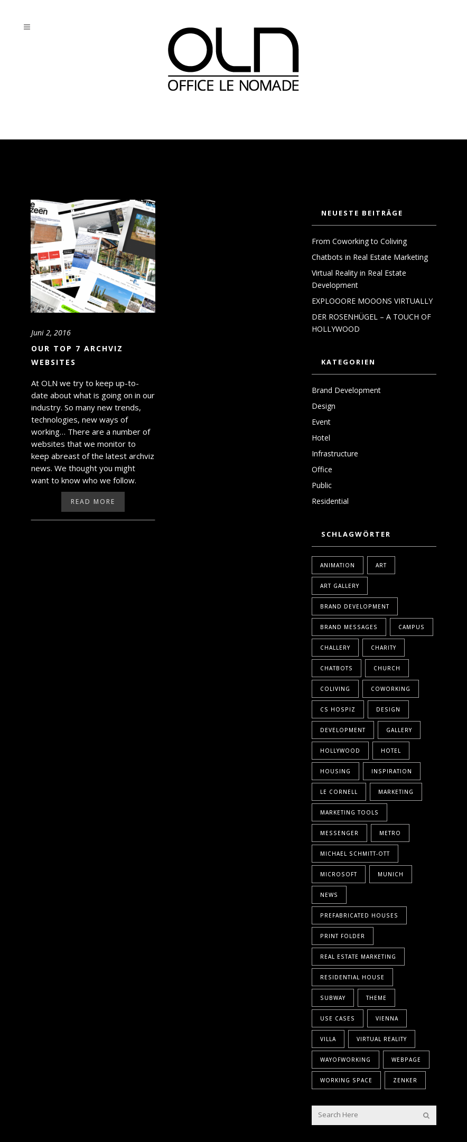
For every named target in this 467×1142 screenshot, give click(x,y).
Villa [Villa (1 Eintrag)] (328, 1039)
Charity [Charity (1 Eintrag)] (383, 647)
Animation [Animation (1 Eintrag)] (337, 565)
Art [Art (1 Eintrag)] (381, 565)
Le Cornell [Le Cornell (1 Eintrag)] (339, 791)
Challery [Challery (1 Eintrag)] (335, 647)
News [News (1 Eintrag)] (329, 894)
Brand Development (346, 390)
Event (321, 422)
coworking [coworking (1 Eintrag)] (390, 688)
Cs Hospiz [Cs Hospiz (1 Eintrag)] (338, 709)
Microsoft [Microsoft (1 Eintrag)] (338, 874)
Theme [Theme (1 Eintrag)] (376, 997)
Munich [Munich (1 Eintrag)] (391, 874)
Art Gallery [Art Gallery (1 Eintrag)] (339, 585)
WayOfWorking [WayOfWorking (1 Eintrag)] (345, 1059)
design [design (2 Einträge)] (388, 709)
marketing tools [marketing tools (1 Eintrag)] (349, 812)
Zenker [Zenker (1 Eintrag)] (405, 1080)
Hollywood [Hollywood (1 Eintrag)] (340, 750)
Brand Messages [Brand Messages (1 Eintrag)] (349, 627)
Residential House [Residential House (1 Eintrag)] (352, 977)
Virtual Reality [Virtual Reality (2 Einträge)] (382, 1039)
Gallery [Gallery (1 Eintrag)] (399, 730)
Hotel (321, 438)
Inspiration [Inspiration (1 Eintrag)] (391, 771)
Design (323, 406)
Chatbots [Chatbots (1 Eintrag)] (336, 668)
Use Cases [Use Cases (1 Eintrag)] (337, 1018)
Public (322, 485)
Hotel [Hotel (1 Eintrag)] (391, 750)
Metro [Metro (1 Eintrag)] (390, 833)
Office (322, 469)
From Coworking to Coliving (359, 241)
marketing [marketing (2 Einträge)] (396, 791)
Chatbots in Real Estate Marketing (370, 257)
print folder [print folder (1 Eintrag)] (342, 936)
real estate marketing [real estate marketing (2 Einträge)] (358, 956)
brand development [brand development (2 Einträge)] (354, 606)
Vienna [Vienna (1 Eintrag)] (387, 1018)
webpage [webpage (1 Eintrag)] (406, 1059)
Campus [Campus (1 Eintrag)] (411, 627)
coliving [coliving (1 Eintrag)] (335, 688)
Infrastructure (335, 453)
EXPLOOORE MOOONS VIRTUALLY (372, 301)
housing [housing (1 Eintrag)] (335, 771)
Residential (330, 501)
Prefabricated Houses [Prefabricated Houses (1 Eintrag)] (359, 915)
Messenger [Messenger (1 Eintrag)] (339, 833)
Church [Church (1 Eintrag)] (386, 668)
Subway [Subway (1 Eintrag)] (332, 997)
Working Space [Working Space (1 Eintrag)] (346, 1080)
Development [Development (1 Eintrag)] (343, 730)
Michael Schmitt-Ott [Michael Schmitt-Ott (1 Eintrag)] (355, 853)
